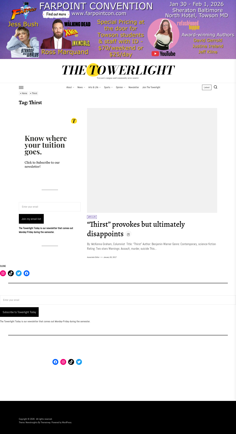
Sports (108, 87)
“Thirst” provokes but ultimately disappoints (138, 229)
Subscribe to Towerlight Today (19, 312)
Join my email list (31, 219)
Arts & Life (94, 87)
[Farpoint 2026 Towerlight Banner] (118, 2)
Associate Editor (93, 257)
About (70, 87)
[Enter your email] (50, 206)
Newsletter (134, 87)
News (81, 87)
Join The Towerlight (151, 87)
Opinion (120, 87)
